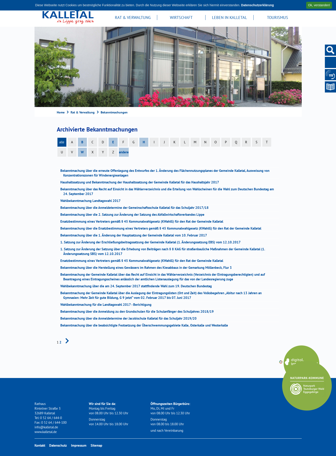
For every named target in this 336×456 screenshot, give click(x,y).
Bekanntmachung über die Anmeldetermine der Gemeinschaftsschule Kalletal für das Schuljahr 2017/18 (136, 207)
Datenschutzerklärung (257, 5)
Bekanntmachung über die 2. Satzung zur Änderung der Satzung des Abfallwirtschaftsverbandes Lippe (133, 214)
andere (124, 152)
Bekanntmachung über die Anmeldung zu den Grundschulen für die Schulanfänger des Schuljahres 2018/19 (138, 311)
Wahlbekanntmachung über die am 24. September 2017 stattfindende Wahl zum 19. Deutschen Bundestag (137, 286)
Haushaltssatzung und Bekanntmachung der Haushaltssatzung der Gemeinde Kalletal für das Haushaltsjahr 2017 (141, 182)
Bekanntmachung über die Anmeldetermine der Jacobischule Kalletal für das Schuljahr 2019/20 (130, 318)
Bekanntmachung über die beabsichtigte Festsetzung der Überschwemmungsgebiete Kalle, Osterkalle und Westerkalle (145, 325)
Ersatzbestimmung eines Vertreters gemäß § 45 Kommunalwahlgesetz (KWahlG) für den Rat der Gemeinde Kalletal (143, 221)
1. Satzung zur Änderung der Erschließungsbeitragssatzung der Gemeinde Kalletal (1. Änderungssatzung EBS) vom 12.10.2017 (152, 242)
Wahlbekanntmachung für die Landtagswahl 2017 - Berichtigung (107, 304)
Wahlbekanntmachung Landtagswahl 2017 (92, 201)
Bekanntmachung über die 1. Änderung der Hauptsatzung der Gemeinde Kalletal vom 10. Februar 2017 (135, 235)
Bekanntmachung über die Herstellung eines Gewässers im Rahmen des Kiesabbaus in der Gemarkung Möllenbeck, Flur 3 (147, 267)
